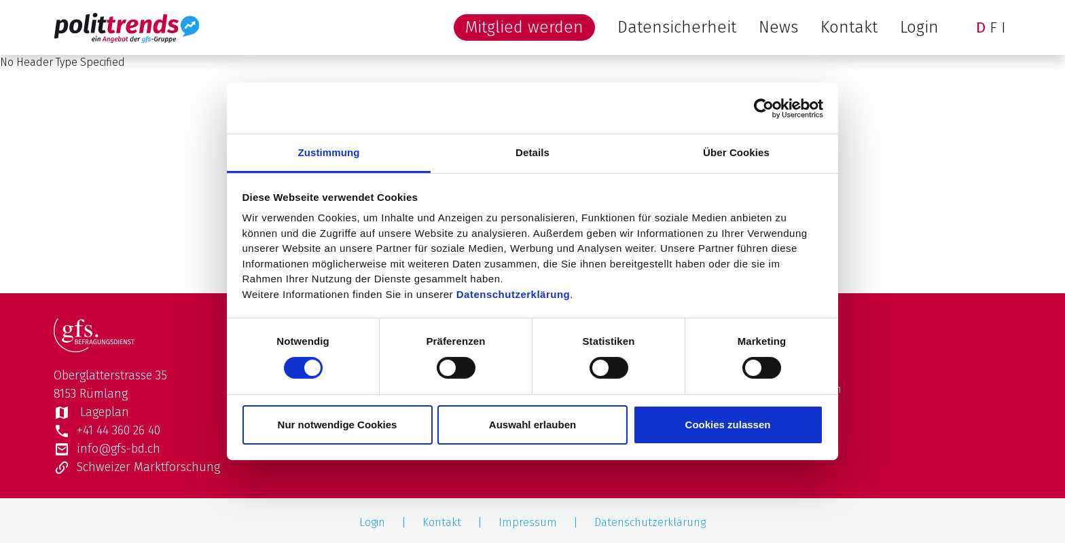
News (778, 27)
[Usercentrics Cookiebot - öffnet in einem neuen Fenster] (763, 108)
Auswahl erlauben (532, 424)
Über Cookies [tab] (736, 152)
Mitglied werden (524, 27)
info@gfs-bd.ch (107, 448)
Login (919, 27)
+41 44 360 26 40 (107, 430)
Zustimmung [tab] (329, 152)
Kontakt (849, 27)
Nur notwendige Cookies (337, 424)
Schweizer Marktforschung (137, 467)
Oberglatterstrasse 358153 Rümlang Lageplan (110, 393)
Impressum (528, 522)
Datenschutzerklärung (513, 293)
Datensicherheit (676, 27)
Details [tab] (532, 152)
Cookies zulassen (728, 424)
